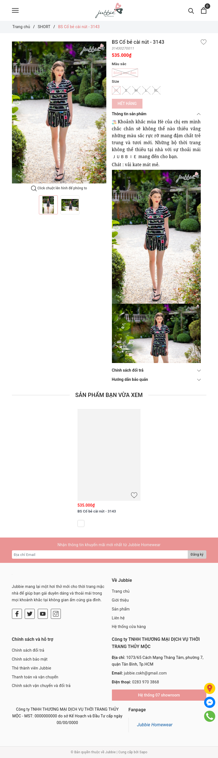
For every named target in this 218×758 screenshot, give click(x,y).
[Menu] (15, 10)
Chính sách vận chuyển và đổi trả (41, 685)
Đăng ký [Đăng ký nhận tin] (197, 554)
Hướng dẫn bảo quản (156, 379)
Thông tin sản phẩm (156, 114)
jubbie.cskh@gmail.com (145, 673)
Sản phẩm (121, 609)
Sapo (143, 752)
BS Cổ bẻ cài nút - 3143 (96, 511)
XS (116, 90)
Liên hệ (118, 618)
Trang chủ (121, 591)
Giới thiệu (120, 600)
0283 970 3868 (145, 682)
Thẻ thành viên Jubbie (31, 668)
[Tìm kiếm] (191, 10)
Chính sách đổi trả (156, 370)
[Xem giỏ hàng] (203, 10)
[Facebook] (17, 614)
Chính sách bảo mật (29, 659)
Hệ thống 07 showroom (159, 695)
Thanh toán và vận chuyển (35, 677)
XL (156, 90)
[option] (59, 112)
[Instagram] (56, 614)
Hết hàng (127, 103)
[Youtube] (43, 614)
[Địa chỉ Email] (100, 554)
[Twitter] (30, 614)
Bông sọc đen (125, 72)
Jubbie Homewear (155, 724)
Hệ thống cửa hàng (129, 626)
